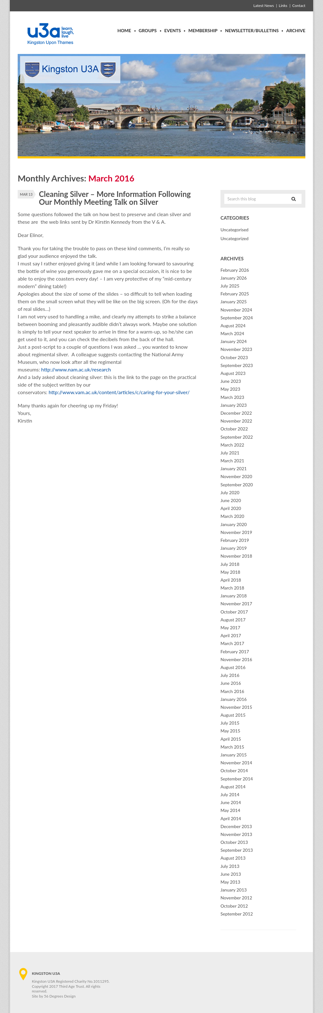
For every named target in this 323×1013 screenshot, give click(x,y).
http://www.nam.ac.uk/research (76, 369)
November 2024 (236, 309)
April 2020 (230, 508)
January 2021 (233, 468)
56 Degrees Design (60, 996)
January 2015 (233, 754)
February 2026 (234, 270)
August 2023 (232, 373)
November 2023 (236, 349)
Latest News (263, 5)
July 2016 (229, 675)
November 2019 (236, 532)
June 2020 (230, 500)
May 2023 (230, 389)
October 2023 (234, 357)
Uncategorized (234, 238)
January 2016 (233, 699)
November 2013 (236, 834)
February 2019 (234, 540)
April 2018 (230, 580)
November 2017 (236, 603)
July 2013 (229, 866)
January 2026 (233, 278)
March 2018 (232, 587)
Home (124, 30)
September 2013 (236, 850)
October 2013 (234, 842)
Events (172, 30)
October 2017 (234, 611)
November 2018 (236, 556)
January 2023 (233, 405)
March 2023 (232, 397)
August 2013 (232, 858)
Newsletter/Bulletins (252, 30)
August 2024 (232, 325)
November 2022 (236, 421)
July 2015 (229, 723)
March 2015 (232, 746)
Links (283, 5)
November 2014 (236, 762)
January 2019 (233, 548)
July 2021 (229, 452)
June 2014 (230, 802)
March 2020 (232, 516)
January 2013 (233, 889)
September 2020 (236, 484)
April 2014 (230, 818)
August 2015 (232, 715)
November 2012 (236, 897)
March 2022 (232, 444)
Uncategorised (234, 229)
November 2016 (236, 659)
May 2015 (230, 730)
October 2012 (234, 906)
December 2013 (236, 826)
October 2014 (234, 770)
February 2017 (234, 651)
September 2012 (236, 913)
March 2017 (232, 643)
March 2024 (232, 333)
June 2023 (230, 381)
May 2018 (230, 572)
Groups (148, 30)
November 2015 (236, 707)
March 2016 (232, 691)
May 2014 (230, 810)
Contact (298, 5)
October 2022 (234, 428)
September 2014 (236, 778)
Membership (202, 30)
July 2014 (229, 794)
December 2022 (236, 413)
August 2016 (232, 667)
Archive (295, 30)
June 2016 (230, 683)
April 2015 (230, 739)
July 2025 (229, 285)
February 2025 (234, 293)
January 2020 (233, 524)
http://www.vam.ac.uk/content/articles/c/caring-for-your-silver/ (119, 392)
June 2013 (230, 874)
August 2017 (232, 619)
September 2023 (236, 365)
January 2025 (233, 301)
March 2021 (232, 460)
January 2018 (233, 595)
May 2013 (230, 882)
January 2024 (233, 341)
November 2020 (236, 476)
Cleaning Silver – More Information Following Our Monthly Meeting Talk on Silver (115, 197)
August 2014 (232, 786)
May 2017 (230, 627)
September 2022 (236, 437)
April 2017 (230, 635)
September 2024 (236, 317)
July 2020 (229, 492)
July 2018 (229, 564)
